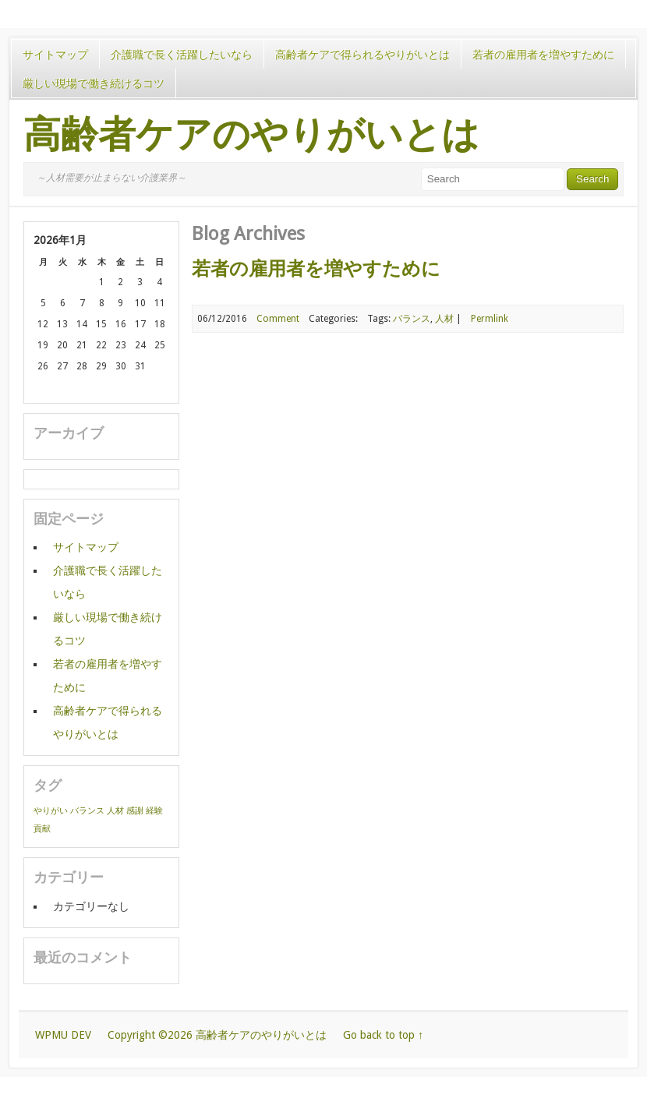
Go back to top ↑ (383, 1035)
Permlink (489, 318)
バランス (411, 318)
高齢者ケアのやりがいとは (251, 135)
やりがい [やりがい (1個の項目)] (51, 811)
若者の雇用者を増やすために (543, 54)
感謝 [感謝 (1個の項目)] (134, 811)
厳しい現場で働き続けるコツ (93, 83)
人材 (444, 318)
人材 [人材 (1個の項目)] (115, 811)
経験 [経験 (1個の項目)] (154, 811)
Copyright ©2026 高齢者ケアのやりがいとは (217, 1035)
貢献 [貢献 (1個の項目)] (42, 829)
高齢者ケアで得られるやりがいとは (362, 54)
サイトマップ (55, 54)
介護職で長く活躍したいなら (182, 54)
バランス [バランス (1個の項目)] (87, 811)
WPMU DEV (63, 1035)
